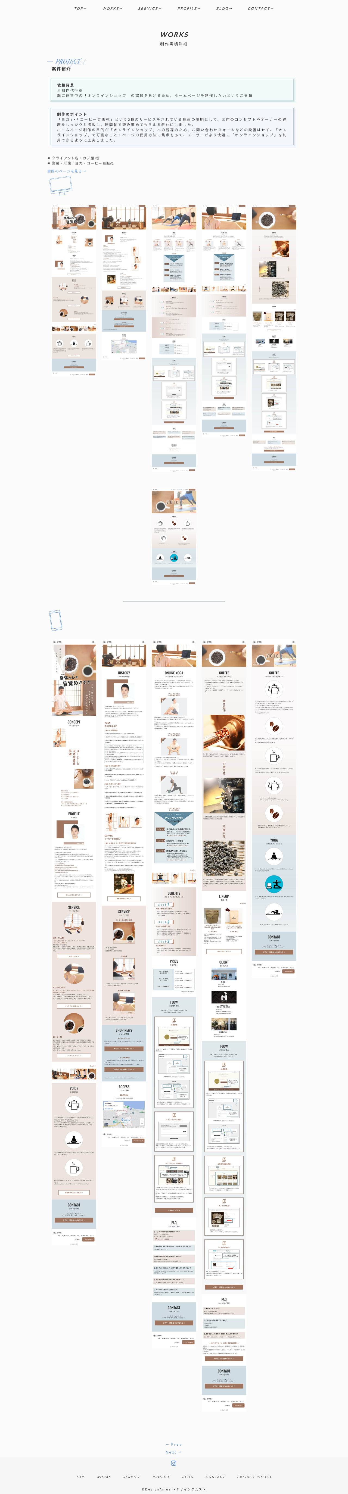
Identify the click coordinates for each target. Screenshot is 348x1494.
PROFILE (187, 8)
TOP (78, 8)
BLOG (222, 8)
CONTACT (259, 8)
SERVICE (148, 8)
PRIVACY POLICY (254, 1477)
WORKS (110, 8)
